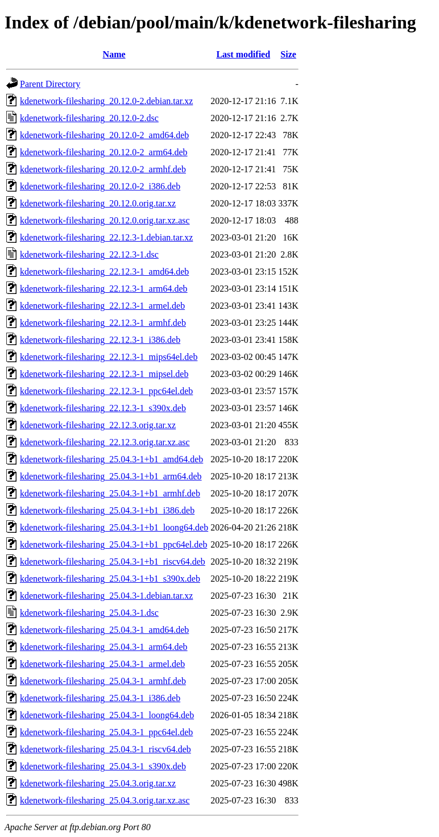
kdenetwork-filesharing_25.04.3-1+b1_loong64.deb (114, 527)
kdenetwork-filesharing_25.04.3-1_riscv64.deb (105, 749)
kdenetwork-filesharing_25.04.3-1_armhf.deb (103, 681)
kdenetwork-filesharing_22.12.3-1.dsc (89, 254)
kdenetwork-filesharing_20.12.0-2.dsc (89, 118)
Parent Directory (50, 84)
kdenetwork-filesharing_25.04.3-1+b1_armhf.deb (110, 493)
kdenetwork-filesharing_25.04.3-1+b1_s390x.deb (110, 578)
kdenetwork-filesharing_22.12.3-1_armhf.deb (103, 323)
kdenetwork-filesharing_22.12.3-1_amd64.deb (104, 271)
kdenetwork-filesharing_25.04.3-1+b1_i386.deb (107, 510)
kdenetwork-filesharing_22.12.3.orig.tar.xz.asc (105, 442)
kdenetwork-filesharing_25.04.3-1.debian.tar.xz (106, 595)
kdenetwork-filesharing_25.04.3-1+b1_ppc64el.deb (113, 544)
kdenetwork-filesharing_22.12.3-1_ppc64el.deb (106, 391)
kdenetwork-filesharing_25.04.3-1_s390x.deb (103, 766)
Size (288, 54)
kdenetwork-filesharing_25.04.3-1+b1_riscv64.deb (112, 561)
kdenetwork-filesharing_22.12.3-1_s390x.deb (103, 408)
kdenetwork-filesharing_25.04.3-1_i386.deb (100, 698)
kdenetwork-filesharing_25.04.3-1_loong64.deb (107, 715)
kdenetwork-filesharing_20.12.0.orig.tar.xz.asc (105, 220)
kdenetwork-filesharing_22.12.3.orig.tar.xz (98, 425)
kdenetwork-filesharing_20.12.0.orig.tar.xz (98, 203)
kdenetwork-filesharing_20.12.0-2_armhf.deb (103, 169)
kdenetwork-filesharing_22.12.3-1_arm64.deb (104, 288)
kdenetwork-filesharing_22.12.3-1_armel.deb (102, 305)
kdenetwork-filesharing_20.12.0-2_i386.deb (100, 186)
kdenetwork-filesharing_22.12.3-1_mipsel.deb (104, 374)
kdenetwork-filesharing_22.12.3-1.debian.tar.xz (106, 237)
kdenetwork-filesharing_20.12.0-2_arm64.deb (104, 152)
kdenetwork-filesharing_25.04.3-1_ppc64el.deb (106, 732)
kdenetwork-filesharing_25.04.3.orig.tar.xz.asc (105, 800)
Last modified (243, 54)
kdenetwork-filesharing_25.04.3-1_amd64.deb (104, 630)
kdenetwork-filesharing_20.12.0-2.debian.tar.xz (106, 101)
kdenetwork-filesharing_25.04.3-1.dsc (89, 613)
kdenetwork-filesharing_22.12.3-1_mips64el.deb (108, 357)
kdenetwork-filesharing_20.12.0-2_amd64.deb (104, 135)
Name (114, 54)
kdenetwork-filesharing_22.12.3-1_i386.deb (100, 340)
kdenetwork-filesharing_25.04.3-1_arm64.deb (104, 647)
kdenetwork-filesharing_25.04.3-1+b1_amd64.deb (111, 459)
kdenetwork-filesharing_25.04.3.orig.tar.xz (98, 783)
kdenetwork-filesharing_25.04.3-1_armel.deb (102, 664)
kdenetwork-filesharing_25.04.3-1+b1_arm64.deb (111, 476)
